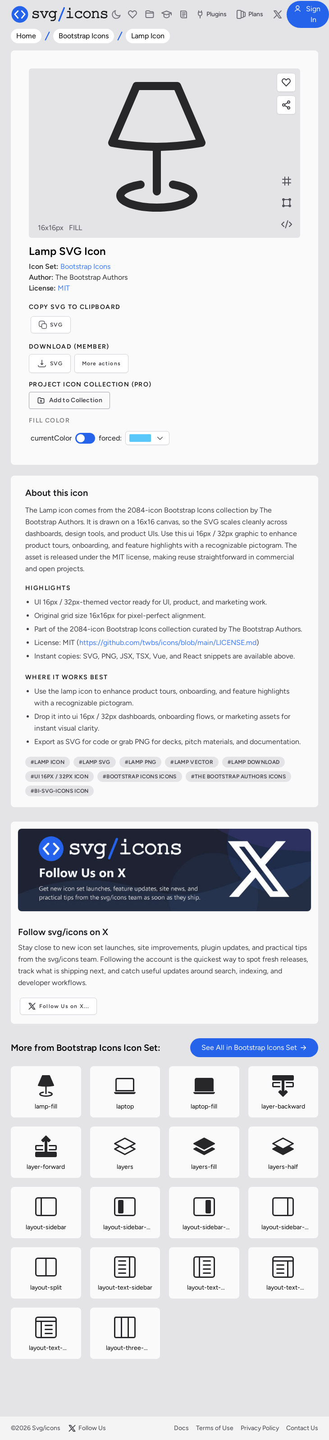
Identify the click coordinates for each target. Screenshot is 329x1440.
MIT (64, 288)
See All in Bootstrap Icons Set (254, 1047)
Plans (249, 14)
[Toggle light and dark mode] (116, 14)
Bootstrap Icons (84, 36)
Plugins (211, 14)
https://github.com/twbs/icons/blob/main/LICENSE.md (167, 642)
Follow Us (87, 1428)
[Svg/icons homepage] (59, 14)
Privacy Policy (260, 1428)
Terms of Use (214, 1428)
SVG (50, 324)
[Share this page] (286, 104)
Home (26, 36)
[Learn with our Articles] (167, 14)
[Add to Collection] (69, 400)
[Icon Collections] (150, 14)
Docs (181, 1428)
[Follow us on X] (278, 14)
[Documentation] (184, 14)
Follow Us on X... (58, 1006)
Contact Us (302, 1428)
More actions (101, 363)
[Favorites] (132, 14)
